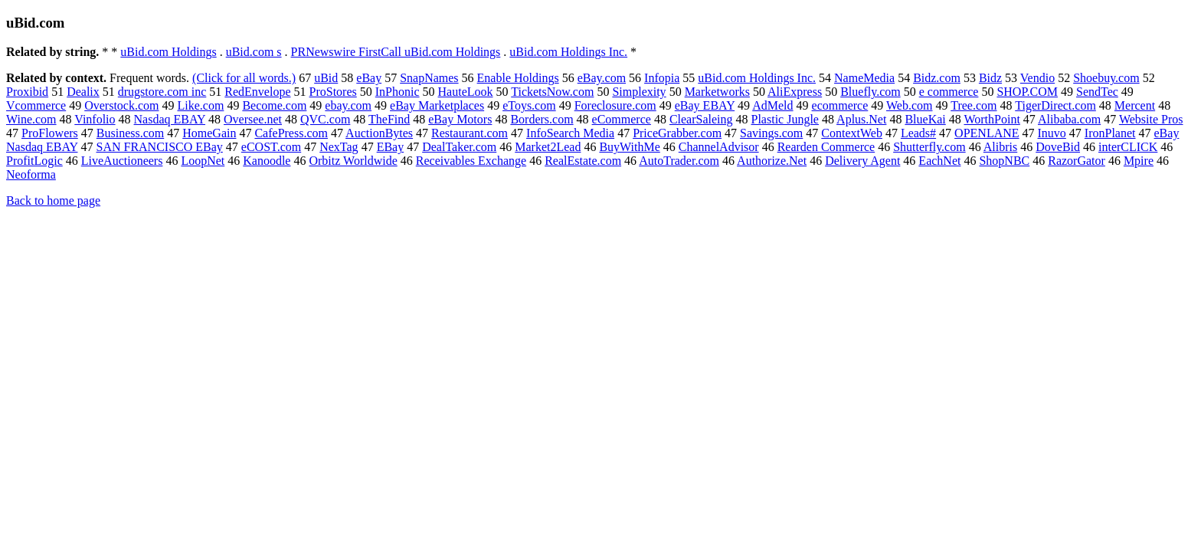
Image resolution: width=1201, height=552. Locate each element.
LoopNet (202, 160)
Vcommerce (36, 105)
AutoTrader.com (679, 160)
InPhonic (397, 91)
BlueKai (925, 119)
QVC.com (325, 119)
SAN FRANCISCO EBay (159, 146)
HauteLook (465, 91)
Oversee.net (253, 119)
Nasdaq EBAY (169, 119)
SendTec (1097, 91)
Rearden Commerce (826, 146)
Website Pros (1151, 119)
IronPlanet (1110, 133)
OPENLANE (986, 133)
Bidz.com (936, 77)
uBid (326, 77)
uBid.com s (254, 51)
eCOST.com (271, 146)
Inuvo (1052, 133)
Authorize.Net (772, 160)
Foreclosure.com (615, 105)
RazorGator (1076, 160)
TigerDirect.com (1055, 105)
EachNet (939, 160)
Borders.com (541, 119)
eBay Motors (460, 119)
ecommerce (840, 105)
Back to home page (53, 200)
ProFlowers (49, 133)
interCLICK (1127, 146)
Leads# (918, 133)
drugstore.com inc (162, 91)
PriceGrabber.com (677, 133)
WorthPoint (991, 119)
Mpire (1139, 160)
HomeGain (209, 133)
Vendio (1037, 77)
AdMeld (772, 105)
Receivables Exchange (471, 160)
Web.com (909, 105)
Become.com (274, 105)
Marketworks (717, 91)
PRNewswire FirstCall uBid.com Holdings (396, 51)
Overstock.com (121, 105)
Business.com (130, 133)
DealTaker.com (459, 146)
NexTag (338, 146)
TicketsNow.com (552, 91)
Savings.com (771, 133)
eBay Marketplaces (437, 105)
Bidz (990, 77)
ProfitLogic (34, 160)
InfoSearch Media (570, 133)
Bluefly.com (870, 91)
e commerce (949, 91)
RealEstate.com (583, 160)
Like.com (201, 105)
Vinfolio (94, 119)
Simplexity (639, 91)
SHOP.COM (1027, 91)
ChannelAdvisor (719, 146)
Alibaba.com (1069, 119)
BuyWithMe (629, 146)
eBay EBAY (705, 105)
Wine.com (31, 119)
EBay (390, 146)
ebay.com (348, 105)
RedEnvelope (257, 91)
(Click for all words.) (244, 77)
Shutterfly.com (929, 146)
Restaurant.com (469, 133)
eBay (368, 77)
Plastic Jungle (785, 119)
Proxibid (27, 91)
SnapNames (429, 77)
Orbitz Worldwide (353, 160)
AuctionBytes (379, 133)
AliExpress (794, 91)
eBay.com (602, 77)
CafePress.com (291, 133)
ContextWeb (851, 133)
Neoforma (31, 174)
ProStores (333, 91)
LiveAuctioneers (122, 160)
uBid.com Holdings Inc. (568, 51)
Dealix (83, 91)
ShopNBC (1004, 160)
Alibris (1000, 146)
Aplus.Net (861, 119)
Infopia (661, 77)
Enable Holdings (518, 77)
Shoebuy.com (1106, 77)
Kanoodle (266, 160)
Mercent (1134, 105)
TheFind (389, 119)
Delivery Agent (862, 160)
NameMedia (864, 77)
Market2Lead (548, 146)
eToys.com (529, 105)
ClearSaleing (701, 119)
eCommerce (621, 119)
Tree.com (973, 105)
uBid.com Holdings (168, 51)
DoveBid (1058, 146)
